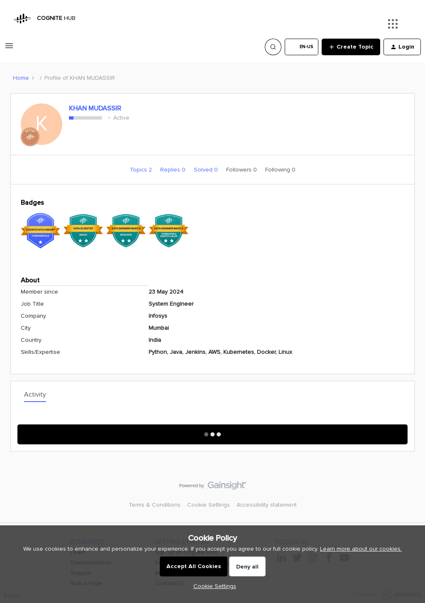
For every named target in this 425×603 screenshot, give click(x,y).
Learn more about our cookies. (361, 548)
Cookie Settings (208, 504)
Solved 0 (207, 169)
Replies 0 (173, 169)
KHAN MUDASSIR (95, 108)
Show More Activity (212, 431)
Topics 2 (142, 169)
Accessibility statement (267, 504)
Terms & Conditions (155, 504)
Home (21, 77)
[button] (9, 48)
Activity (35, 394)
